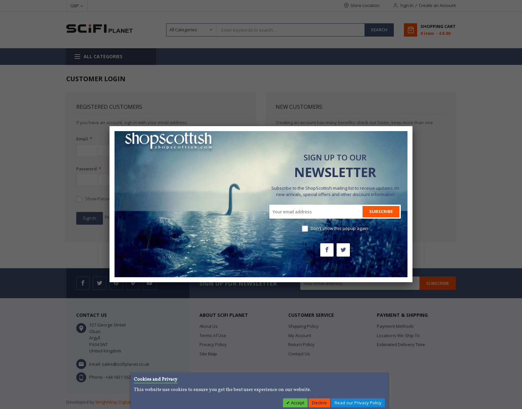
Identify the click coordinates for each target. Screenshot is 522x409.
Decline (319, 403)
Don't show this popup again (339, 228)
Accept (297, 403)
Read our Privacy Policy (358, 403)
